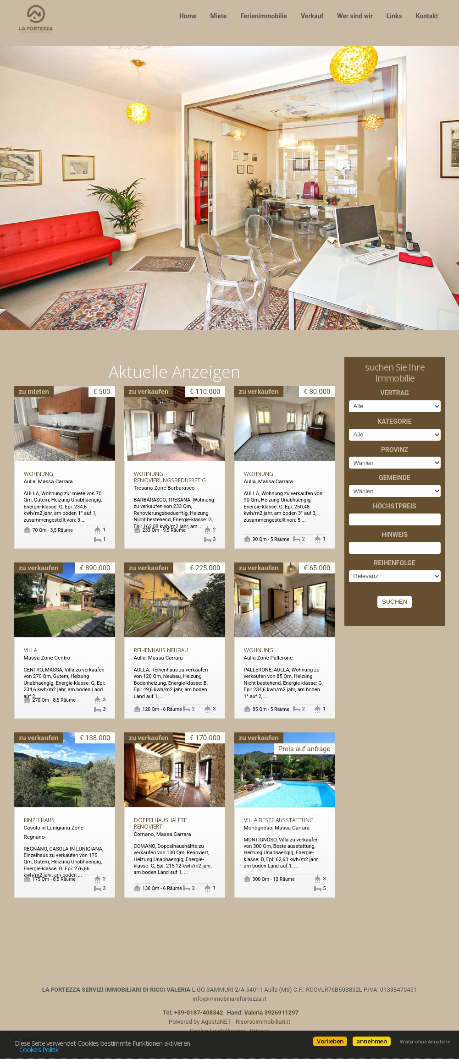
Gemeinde (394, 477)
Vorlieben (330, 1041)
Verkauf (312, 16)
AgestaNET (216, 1021)
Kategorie (394, 421)
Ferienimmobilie (263, 16)
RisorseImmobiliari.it (263, 1021)
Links (394, 16)
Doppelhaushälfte (160, 823)
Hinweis (395, 534)
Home (187, 16)
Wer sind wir (354, 16)
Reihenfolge (394, 563)
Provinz (394, 449)
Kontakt (427, 16)
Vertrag (394, 393)
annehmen (371, 1041)
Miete (218, 16)
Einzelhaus (39, 820)
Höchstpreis (394, 506)
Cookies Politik (38, 1049)
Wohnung (38, 473)
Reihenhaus (161, 650)
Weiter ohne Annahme (425, 1041)
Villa (30, 650)
